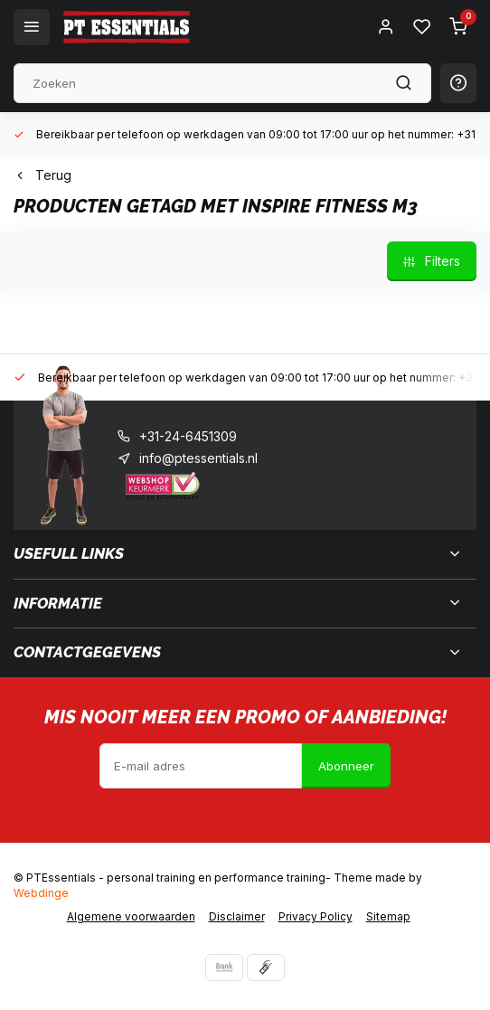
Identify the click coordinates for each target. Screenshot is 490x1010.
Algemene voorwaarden (131, 916)
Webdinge (41, 893)
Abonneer (346, 766)
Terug (42, 175)
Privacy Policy (315, 916)
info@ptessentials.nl (198, 458)
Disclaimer (237, 916)
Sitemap (388, 916)
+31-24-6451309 (188, 436)
